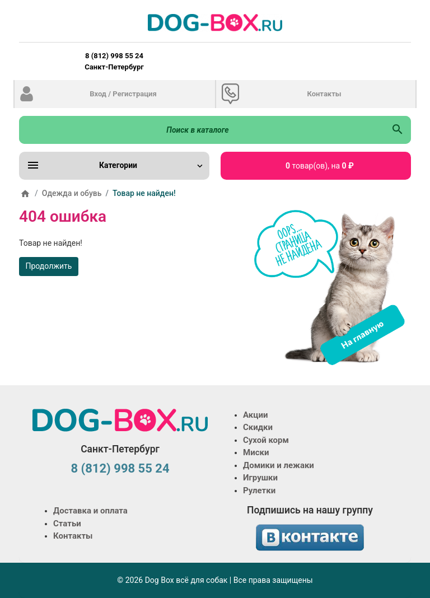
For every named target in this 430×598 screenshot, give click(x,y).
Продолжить (49, 265)
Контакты (324, 94)
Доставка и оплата (90, 511)
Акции (255, 415)
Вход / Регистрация (123, 94)
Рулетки (259, 490)
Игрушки (260, 478)
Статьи (67, 523)
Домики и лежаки (278, 465)
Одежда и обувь (72, 193)
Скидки (258, 427)
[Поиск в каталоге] (201, 130)
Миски (256, 452)
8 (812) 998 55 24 (120, 468)
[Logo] (215, 22)
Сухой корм (266, 440)
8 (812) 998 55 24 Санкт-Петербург (114, 61)
